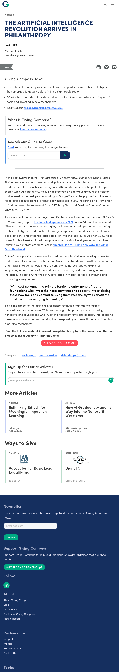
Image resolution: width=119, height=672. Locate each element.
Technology (29, 355)
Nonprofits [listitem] (9, 639)
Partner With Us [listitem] (12, 648)
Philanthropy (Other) (73, 355)
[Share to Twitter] (106, 67)
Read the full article (61, 343)
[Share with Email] (114, 67)
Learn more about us (33, 129)
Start (11, 147)
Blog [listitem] (6, 605)
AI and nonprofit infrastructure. (44, 108)
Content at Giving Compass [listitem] (19, 614)
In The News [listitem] (10, 609)
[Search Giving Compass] (105, 4)
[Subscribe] (110, 380)
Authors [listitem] (8, 644)
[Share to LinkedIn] (98, 67)
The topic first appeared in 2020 (54, 222)
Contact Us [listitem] (10, 653)
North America (48, 355)
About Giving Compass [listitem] (16, 600)
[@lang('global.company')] (5, 4)
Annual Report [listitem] (12, 618)
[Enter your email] (61, 381)
